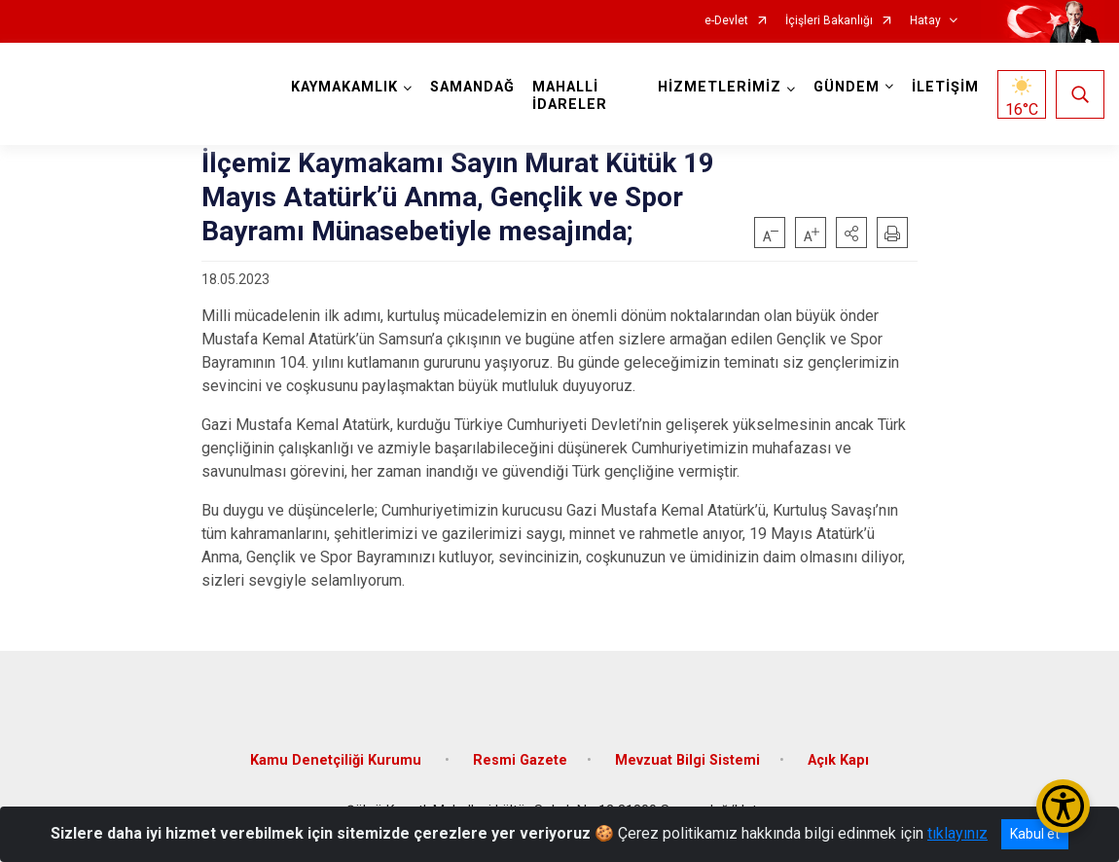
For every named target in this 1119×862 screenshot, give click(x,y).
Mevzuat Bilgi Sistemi (687, 760)
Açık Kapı (838, 760)
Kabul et (1035, 834)
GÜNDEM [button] (846, 87)
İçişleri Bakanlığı (829, 21)
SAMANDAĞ (472, 87)
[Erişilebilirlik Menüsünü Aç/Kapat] (1063, 806)
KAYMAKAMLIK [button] (344, 87)
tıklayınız (957, 833)
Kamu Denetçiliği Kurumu (337, 760)
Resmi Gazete (520, 760)
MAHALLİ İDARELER (569, 96)
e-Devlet (726, 21)
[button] (851, 232)
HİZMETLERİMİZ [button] (719, 87)
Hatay (925, 21)
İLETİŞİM (945, 87)
